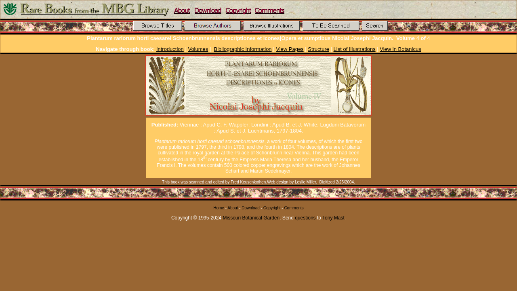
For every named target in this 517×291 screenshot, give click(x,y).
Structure (318, 49)
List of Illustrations (355, 49)
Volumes (198, 49)
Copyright (272, 208)
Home (218, 208)
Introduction (170, 49)
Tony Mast (333, 218)
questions (305, 218)
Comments (293, 208)
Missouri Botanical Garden (251, 218)
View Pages (289, 49)
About (232, 208)
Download (250, 208)
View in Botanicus (400, 49)
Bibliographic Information (243, 49)
